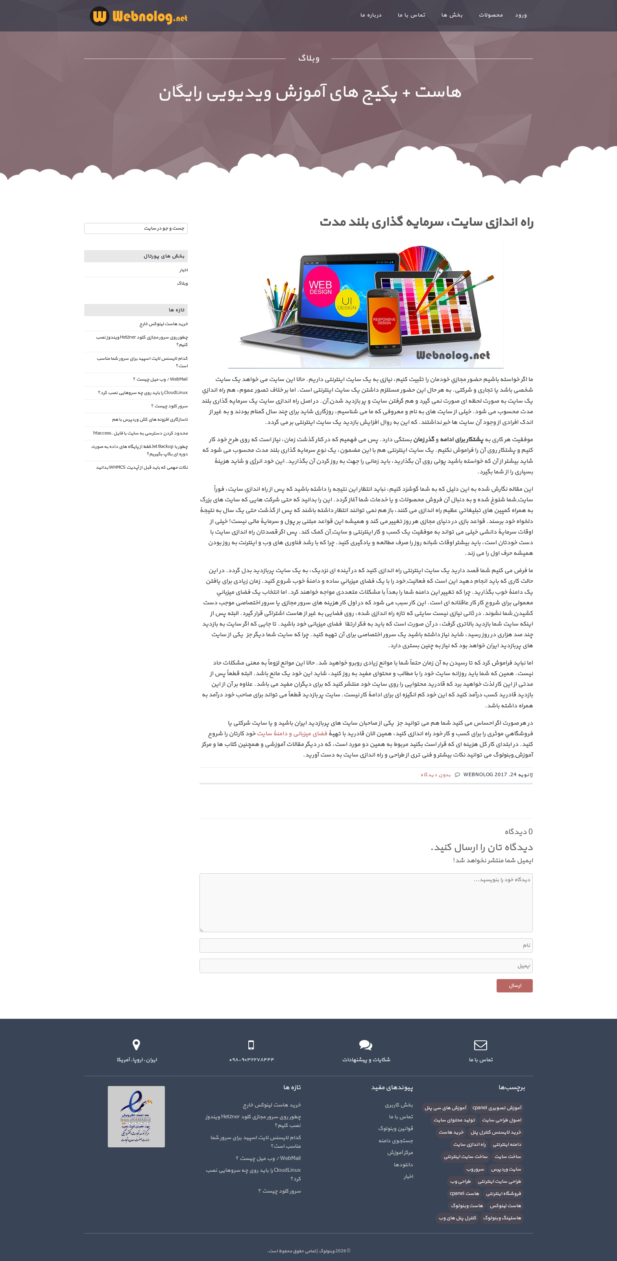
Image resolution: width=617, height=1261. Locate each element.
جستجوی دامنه (395, 1141)
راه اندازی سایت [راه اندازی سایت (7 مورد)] (469, 1145)
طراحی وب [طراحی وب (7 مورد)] (460, 1182)
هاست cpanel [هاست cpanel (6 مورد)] (464, 1194)
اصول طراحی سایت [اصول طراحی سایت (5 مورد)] (501, 1120)
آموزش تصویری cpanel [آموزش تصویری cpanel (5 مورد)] (497, 1108)
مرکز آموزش (400, 1153)
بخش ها (452, 15)
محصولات (490, 15)
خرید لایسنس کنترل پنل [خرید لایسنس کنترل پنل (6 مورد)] (495, 1132)
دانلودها (403, 1165)
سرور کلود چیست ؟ (169, 406)
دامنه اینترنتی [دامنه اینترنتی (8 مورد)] (506, 1145)
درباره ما (371, 15)
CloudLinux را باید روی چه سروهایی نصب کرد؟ (143, 392)
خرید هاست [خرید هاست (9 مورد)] (451, 1132)
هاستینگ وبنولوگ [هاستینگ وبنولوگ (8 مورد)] (502, 1218)
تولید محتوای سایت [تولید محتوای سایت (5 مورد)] (454, 1120)
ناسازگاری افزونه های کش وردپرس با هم (150, 419)
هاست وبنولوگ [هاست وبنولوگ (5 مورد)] (467, 1206)
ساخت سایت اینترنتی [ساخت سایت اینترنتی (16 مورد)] (465, 1157)
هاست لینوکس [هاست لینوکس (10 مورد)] (505, 1206)
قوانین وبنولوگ (395, 1129)
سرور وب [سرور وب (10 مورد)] (475, 1169)
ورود (521, 15)
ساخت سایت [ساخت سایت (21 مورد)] (507, 1157)
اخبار (183, 270)
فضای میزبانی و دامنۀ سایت (292, 733)
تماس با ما (411, 15)
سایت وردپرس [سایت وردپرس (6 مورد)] (506, 1169)
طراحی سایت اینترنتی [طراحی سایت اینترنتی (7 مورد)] (499, 1182)
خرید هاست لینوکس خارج (163, 324)
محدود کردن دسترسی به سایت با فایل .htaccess (140, 433)
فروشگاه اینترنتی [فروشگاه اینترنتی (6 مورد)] (503, 1194)
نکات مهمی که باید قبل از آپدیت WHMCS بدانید (142, 467)
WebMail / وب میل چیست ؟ (160, 379)
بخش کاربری (398, 1105)
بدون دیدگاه (435, 775)
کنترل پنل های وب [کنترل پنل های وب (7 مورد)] (457, 1218)
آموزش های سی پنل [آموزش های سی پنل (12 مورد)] (445, 1108)
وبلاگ (182, 283)
